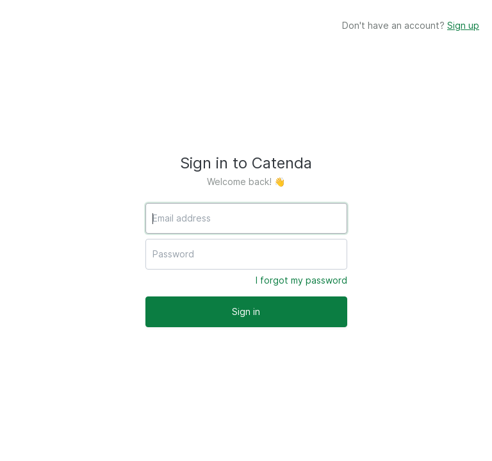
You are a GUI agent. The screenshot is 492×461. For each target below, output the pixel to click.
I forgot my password (301, 280)
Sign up (463, 25)
